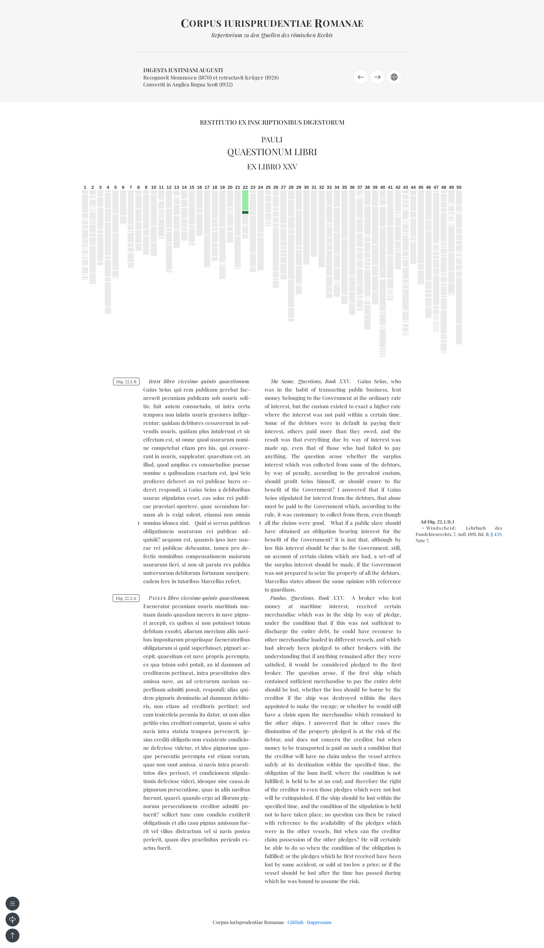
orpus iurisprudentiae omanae (272, 23)
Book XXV (337, 381)
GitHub (296, 922)
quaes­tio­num (234, 381)
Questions (309, 381)
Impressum (319, 922)
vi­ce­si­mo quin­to (197, 381)
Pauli (272, 139)
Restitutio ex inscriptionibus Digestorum (272, 122)
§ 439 (496, 534)
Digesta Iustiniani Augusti (183, 70)
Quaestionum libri (272, 151)
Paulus (278, 597)
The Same (282, 381)
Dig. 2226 (126, 598)
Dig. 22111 (126, 381)
